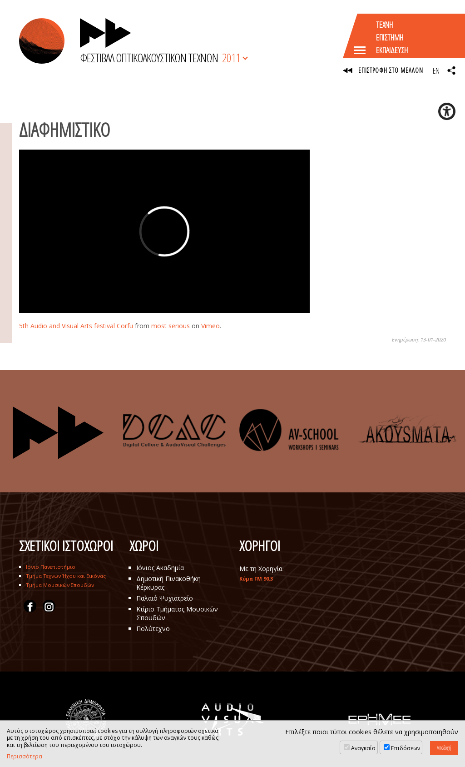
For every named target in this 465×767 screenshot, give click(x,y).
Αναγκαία (363, 748)
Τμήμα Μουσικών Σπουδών (60, 585)
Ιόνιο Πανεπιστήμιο (50, 566)
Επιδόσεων (405, 748)
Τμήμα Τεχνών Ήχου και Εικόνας (66, 575)
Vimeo (210, 325)
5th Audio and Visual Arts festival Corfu (76, 325)
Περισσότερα (24, 756)
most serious (170, 325)
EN (436, 70)
